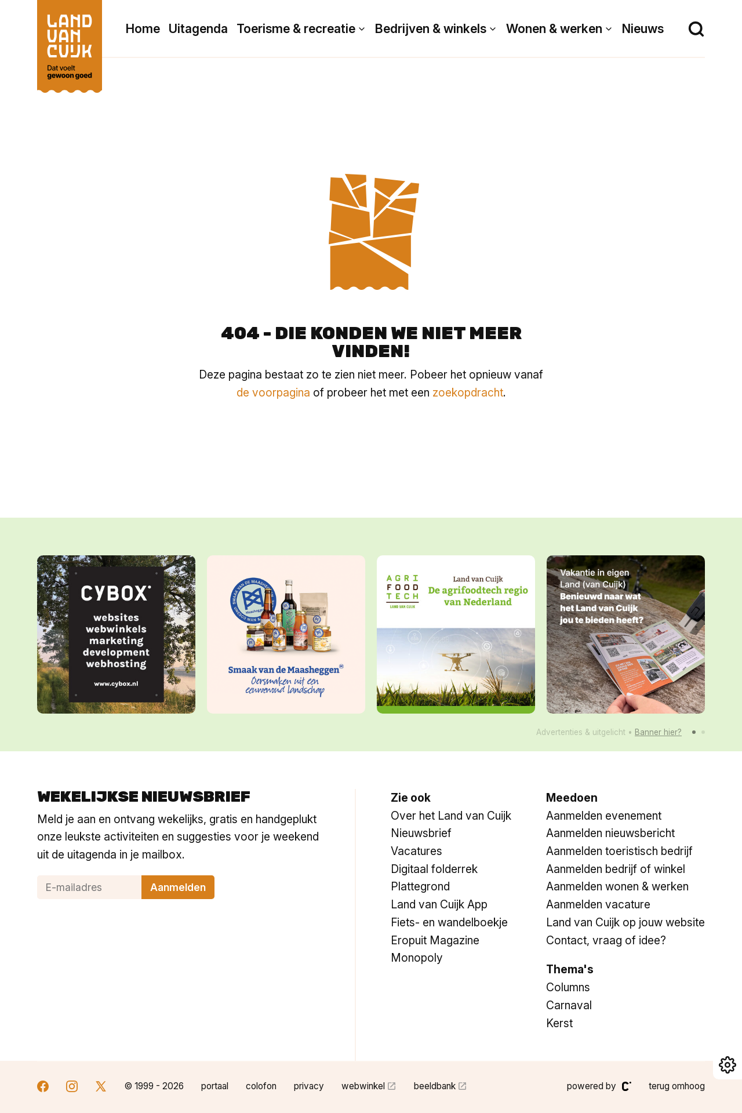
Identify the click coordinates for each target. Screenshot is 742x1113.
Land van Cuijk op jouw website (625, 922)
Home (143, 29)
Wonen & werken (554, 29)
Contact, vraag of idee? (606, 940)
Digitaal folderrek (434, 869)
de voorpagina (273, 392)
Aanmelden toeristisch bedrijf (619, 851)
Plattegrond (420, 886)
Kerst (559, 1023)
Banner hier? (658, 732)
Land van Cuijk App (439, 904)
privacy (309, 1086)
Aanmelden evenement (603, 816)
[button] (694, 732)
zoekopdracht (467, 392)
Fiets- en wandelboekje (449, 922)
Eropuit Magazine (435, 940)
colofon (261, 1086)
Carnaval (569, 1005)
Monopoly (417, 958)
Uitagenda (198, 29)
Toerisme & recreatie (296, 29)
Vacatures (416, 851)
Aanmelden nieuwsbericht (610, 833)
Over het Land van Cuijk (451, 816)
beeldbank (435, 1086)
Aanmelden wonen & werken (617, 886)
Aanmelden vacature (598, 904)
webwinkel (363, 1086)
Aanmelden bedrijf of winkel (615, 869)
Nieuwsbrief (421, 833)
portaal (214, 1086)
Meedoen (572, 798)
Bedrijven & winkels (430, 29)
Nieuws (643, 29)
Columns (568, 987)
